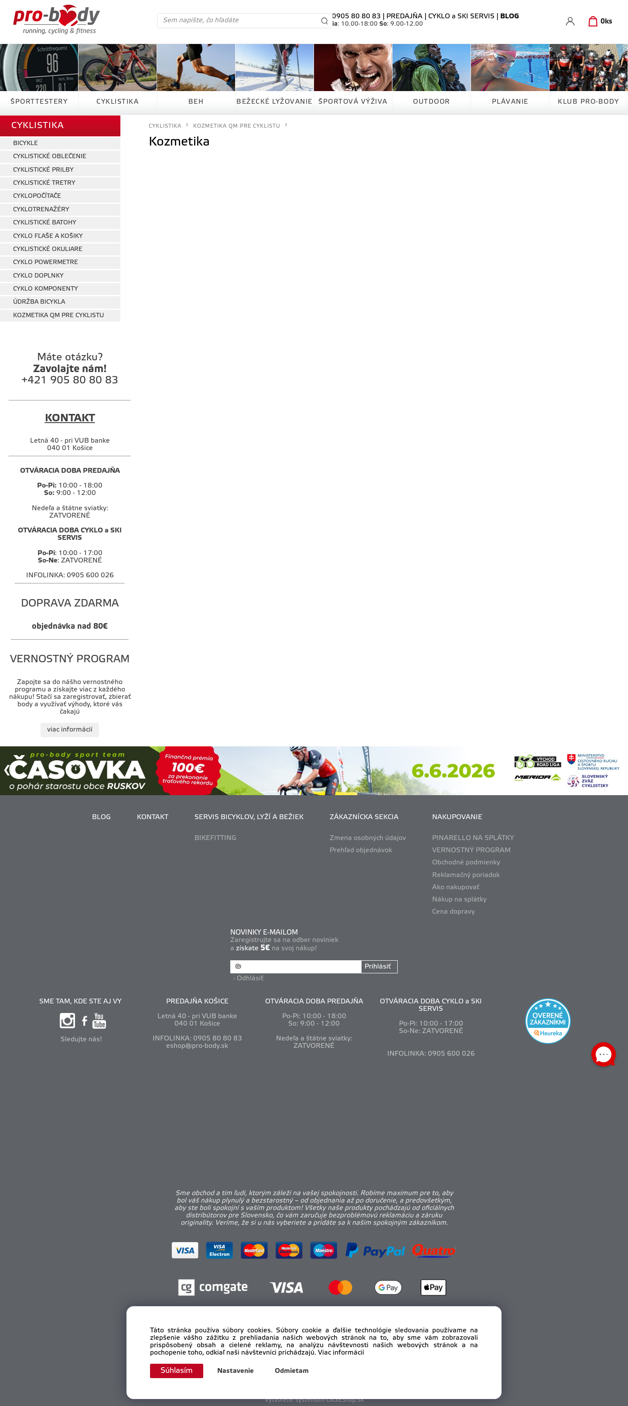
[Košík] (598, 21)
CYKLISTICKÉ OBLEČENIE (49, 156)
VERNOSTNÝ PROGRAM (471, 850)
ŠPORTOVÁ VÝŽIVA (353, 102)
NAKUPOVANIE (457, 816)
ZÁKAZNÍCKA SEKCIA (364, 816)
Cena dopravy (453, 911)
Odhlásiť (250, 977)
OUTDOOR (431, 102)
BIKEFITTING (215, 837)
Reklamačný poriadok (466, 874)
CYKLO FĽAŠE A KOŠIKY (48, 235)
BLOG (101, 816)
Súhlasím (177, 1371)
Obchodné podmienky (466, 862)
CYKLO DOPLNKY (38, 275)
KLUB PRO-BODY (588, 102)
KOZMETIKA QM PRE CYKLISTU (58, 315)
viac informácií (69, 729)
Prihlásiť (377, 966)
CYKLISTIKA (117, 102)
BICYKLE (25, 143)
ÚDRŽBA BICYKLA (39, 301)
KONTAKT (152, 816)
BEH (196, 102)
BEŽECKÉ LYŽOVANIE (274, 102)
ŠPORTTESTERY (39, 102)
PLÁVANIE (510, 102)
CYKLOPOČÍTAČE (37, 195)
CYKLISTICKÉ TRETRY (44, 182)
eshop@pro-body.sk (197, 1045)
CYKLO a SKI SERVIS (461, 17)
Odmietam (293, 1371)
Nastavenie (237, 1371)
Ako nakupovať (455, 886)
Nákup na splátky (459, 899)
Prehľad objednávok (361, 850)
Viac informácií (341, 1353)
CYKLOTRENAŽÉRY (41, 208)
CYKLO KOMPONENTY (45, 288)
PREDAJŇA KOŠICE (197, 1000)
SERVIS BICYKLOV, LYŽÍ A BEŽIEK (249, 816)
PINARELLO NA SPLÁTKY (473, 837)
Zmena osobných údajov (368, 837)
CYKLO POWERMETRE (45, 261)
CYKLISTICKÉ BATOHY (44, 222)
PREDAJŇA (404, 17)
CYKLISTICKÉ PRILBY (43, 169)
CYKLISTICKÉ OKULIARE (47, 248)
